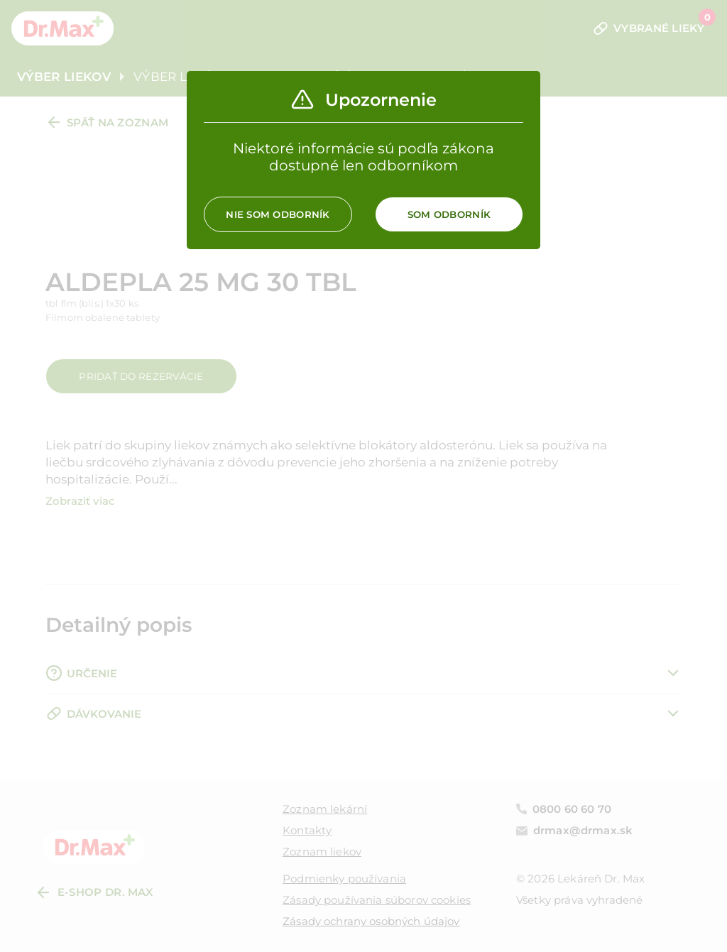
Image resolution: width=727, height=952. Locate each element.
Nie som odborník (277, 214)
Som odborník (449, 214)
